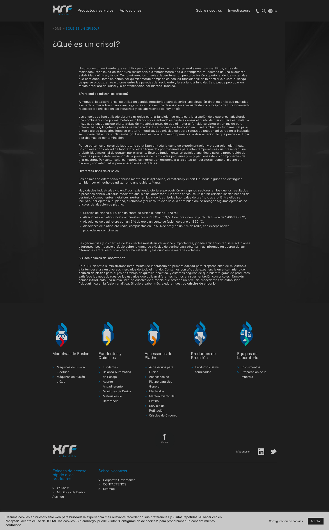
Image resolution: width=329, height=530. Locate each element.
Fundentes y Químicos (109, 355)
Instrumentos (251, 367)
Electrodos (156, 391)
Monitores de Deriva (117, 391)
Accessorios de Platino (158, 355)
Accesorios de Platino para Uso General (160, 381)
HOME (57, 29)
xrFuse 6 (63, 488)
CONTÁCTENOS (114, 484)
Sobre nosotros (209, 10)
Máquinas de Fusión (70, 353)
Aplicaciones (131, 10)
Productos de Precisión (203, 355)
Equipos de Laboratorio (247, 355)
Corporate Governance (119, 480)
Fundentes (110, 367)
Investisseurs (239, 10)
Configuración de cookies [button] (286, 521)
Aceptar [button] (315, 521)
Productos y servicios (96, 10)
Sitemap (109, 489)
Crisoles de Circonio (163, 415)
